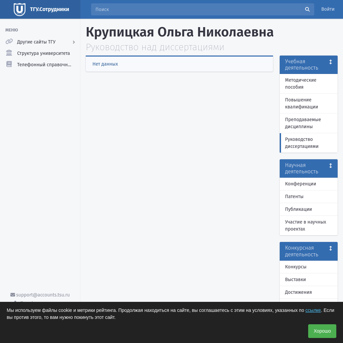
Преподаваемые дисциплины (303, 123)
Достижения (298, 292)
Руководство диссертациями (302, 143)
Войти (328, 9)
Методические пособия (301, 83)
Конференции (300, 184)
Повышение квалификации (301, 103)
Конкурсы (295, 267)
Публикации (298, 209)
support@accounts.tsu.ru (40, 295)
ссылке (313, 310)
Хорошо (322, 331)
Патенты (294, 196)
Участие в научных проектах (305, 225)
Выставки (295, 279)
